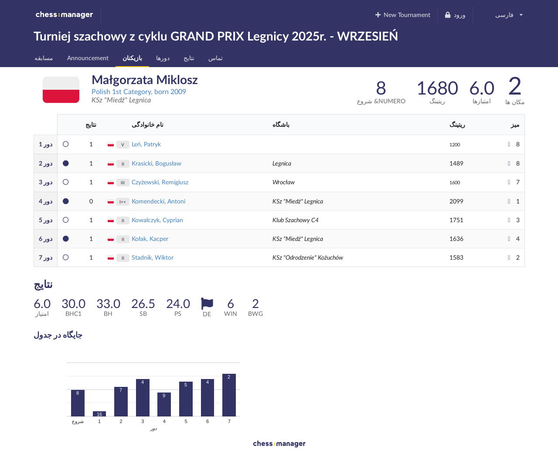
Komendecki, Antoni (158, 201)
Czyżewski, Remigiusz (160, 182)
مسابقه (43, 57)
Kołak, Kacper (150, 238)
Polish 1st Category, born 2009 (139, 91)
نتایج (189, 57)
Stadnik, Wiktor (153, 257)
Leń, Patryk (146, 144)
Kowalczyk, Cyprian (157, 219)
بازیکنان (132, 57)
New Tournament (402, 14)
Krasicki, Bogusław (156, 163)
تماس (215, 57)
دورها (163, 57)
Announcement (88, 57)
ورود (455, 14)
